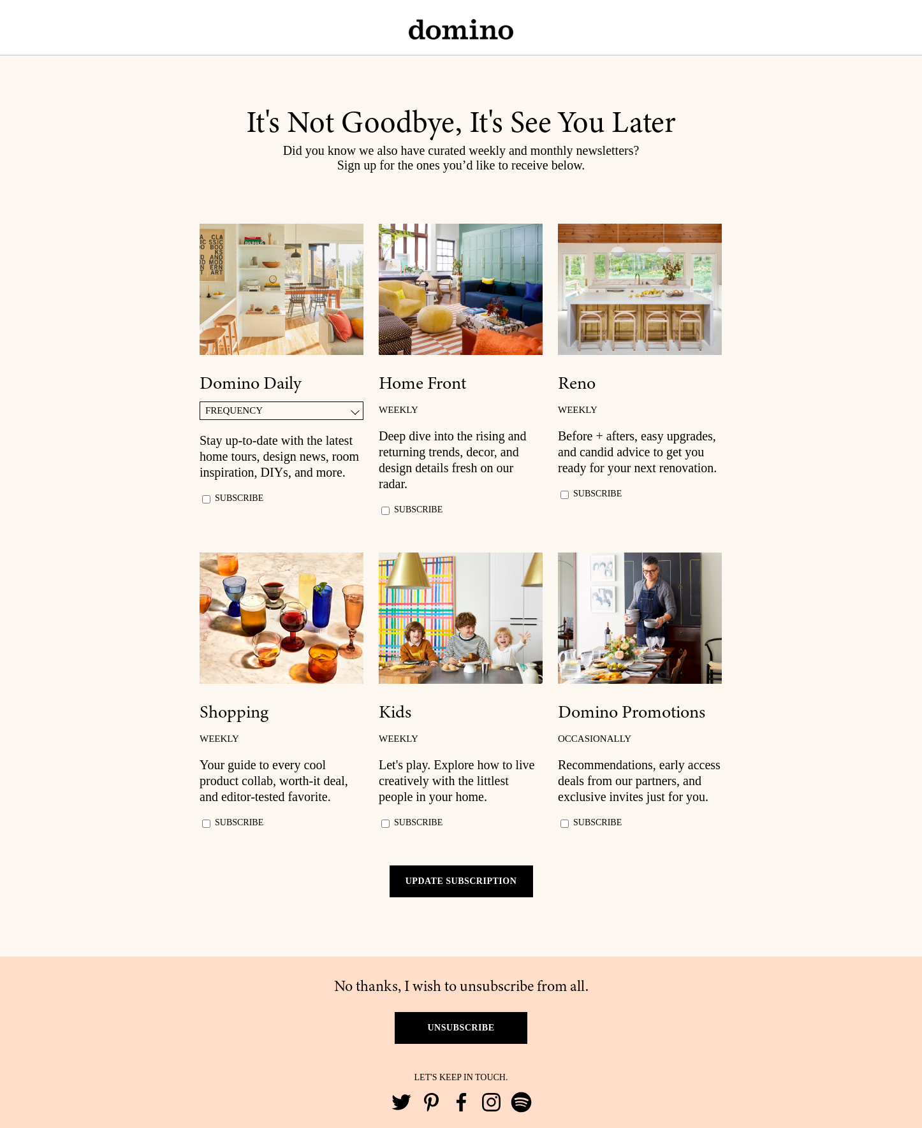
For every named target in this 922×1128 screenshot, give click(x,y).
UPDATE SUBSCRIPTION (461, 881)
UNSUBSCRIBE (460, 1027)
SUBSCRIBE (239, 498)
